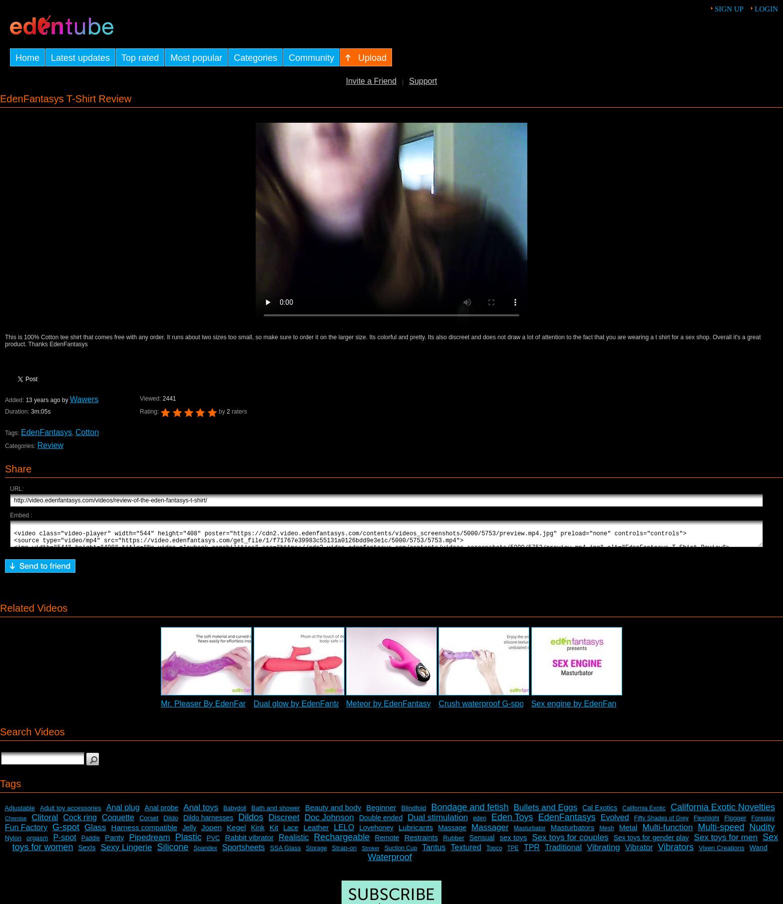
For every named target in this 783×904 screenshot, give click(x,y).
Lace (290, 832)
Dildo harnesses (208, 822)
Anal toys (200, 812)
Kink (258, 832)
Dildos (250, 822)
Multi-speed (721, 832)
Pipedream (149, 842)
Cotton (87, 432)
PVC (213, 842)
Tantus (433, 852)
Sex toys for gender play (651, 842)
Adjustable (19, 812)
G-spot (65, 832)
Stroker (370, 853)
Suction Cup (401, 852)
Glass (95, 832)
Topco (494, 852)
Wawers (84, 399)
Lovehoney (376, 832)
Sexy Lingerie (126, 852)
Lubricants (415, 832)
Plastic (188, 842)
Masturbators (573, 832)
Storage (316, 852)
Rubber (453, 842)
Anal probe (162, 812)
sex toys (513, 842)
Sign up (729, 9)
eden (479, 822)
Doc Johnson (329, 822)
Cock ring (80, 822)
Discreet (283, 822)
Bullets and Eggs (546, 812)
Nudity (762, 832)
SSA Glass (285, 852)
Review (50, 445)
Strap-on (344, 852)
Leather (316, 832)
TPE (513, 852)
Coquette (118, 822)
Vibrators (676, 852)
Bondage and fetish (469, 812)
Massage (452, 832)
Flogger (735, 822)
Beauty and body (333, 812)
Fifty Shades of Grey (661, 822)
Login (766, 9)
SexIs (86, 852)
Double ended (380, 822)
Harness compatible (144, 832)
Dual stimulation (437, 822)
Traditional (563, 852)
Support (423, 81)
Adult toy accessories (70, 812)
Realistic (294, 842)
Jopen (211, 832)
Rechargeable (342, 842)
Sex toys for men (726, 842)
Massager (490, 832)
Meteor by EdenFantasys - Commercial (415, 708)
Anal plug (123, 812)
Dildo (170, 822)
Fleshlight (706, 822)
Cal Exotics (599, 812)
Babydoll (234, 812)
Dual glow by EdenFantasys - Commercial (328, 708)
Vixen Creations (722, 852)
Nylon (13, 842)
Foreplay (763, 822)
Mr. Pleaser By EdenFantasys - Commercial (238, 708)
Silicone (173, 852)
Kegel (236, 832)
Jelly (189, 832)
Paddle (90, 842)
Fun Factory (26, 832)
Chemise (15, 823)
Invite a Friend (371, 81)
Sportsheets (243, 852)
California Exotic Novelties (723, 812)
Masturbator (530, 832)
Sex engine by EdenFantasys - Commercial (608, 708)
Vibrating (603, 852)
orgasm (37, 842)
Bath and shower (275, 812)
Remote (387, 842)
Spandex (205, 852)
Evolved (615, 822)
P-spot (64, 842)
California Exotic (644, 812)
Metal (628, 832)
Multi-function (667, 832)
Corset (148, 822)
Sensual (482, 842)
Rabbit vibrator (249, 842)
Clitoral (45, 822)
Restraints (421, 842)
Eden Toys (512, 822)
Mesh (606, 832)
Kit (274, 832)
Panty (114, 842)
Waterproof (389, 862)
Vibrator (639, 852)
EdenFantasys (46, 432)
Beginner (381, 812)
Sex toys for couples (570, 842)
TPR (532, 852)
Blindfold (413, 812)
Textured (466, 852)
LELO (344, 832)
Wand (759, 852)
